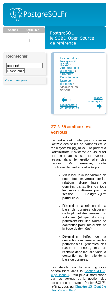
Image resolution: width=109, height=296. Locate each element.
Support (12, 43)
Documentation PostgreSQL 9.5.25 (70, 61)
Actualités (32, 29)
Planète (38, 40)
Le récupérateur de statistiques (69, 104)
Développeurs (16, 40)
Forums (12, 36)
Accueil (13, 29)
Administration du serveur (69, 69)
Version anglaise (16, 80)
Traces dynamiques (95, 102)
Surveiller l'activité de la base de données (69, 79)
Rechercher (17, 56)
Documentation (22, 33)
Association (33, 36)
